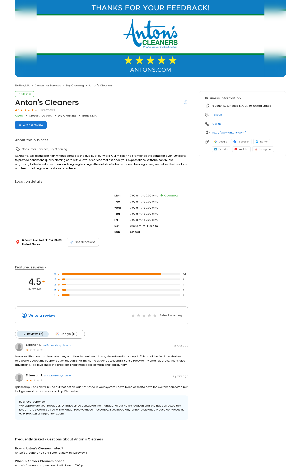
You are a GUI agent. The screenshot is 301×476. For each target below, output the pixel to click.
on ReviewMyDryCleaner (57, 345)
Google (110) (66, 334)
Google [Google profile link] (220, 141)
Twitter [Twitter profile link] (262, 141)
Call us (216, 124)
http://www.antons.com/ (229, 133)
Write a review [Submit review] (30, 125)
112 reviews (47, 110)
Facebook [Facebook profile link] (241, 141)
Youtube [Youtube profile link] (241, 149)
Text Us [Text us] (217, 115)
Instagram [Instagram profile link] (263, 149)
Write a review (41, 315)
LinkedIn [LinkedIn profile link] (221, 149)
